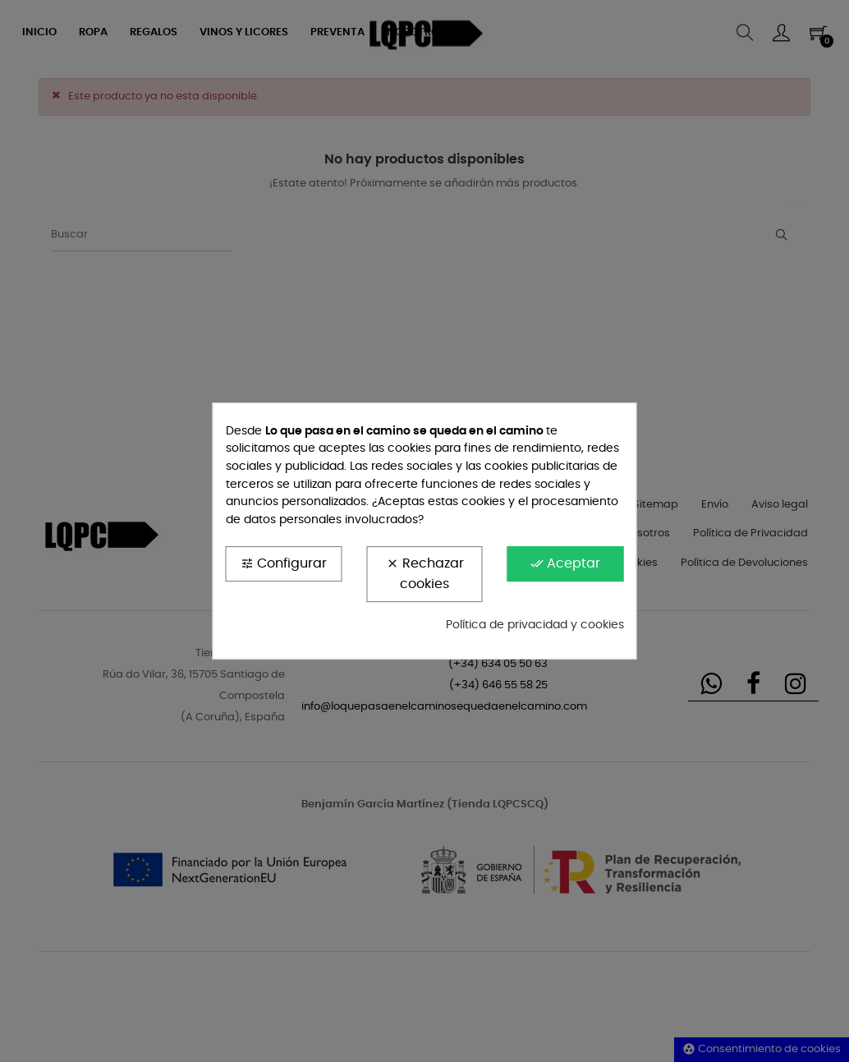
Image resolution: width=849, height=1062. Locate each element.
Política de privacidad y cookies (535, 625)
